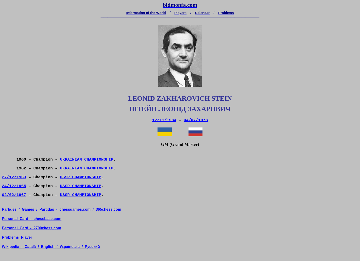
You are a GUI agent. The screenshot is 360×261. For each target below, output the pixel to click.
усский (92, 247)
